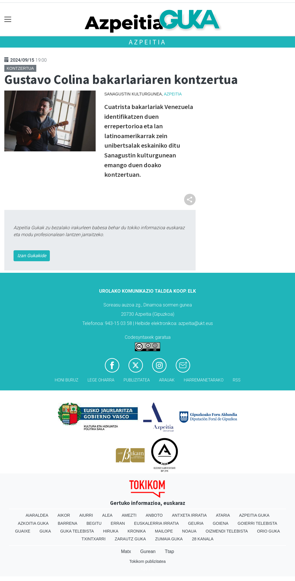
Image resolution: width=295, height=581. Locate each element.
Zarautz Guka (130, 539)
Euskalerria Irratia (156, 523)
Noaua (189, 531)
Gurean (148, 551)
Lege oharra (101, 380)
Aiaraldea (37, 515)
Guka (45, 531)
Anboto (154, 515)
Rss (237, 380)
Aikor (64, 515)
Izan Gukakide (31, 255)
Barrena (67, 523)
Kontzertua (20, 68)
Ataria (223, 515)
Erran (118, 523)
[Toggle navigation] (8, 19)
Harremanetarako (204, 380)
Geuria (196, 523)
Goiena (220, 523)
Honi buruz (66, 380)
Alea (107, 515)
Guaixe (22, 531)
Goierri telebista (257, 523)
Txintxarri (93, 539)
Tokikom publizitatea (147, 561)
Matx (126, 551)
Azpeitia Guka (254, 515)
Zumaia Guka (169, 539)
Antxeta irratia (189, 515)
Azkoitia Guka (33, 523)
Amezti (129, 515)
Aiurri (86, 515)
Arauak (167, 380)
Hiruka (110, 531)
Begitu (93, 523)
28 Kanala (202, 539)
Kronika (137, 531)
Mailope (164, 531)
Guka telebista (77, 531)
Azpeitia (147, 41)
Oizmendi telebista (227, 531)
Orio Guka (268, 531)
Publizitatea (137, 380)
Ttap (169, 551)
